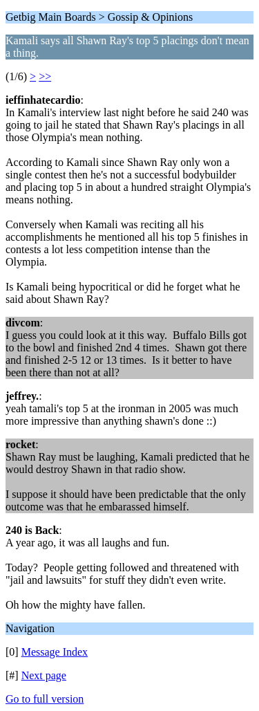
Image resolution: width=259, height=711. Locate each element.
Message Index (54, 652)
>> (45, 76)
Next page (43, 675)
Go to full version (45, 699)
